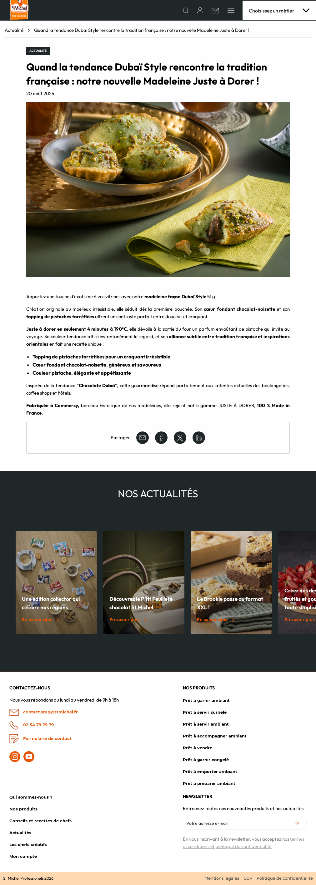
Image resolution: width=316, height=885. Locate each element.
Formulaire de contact (40, 739)
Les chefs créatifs (28, 844)
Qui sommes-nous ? (31, 797)
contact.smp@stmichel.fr (43, 712)
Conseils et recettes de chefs (40, 821)
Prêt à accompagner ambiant (215, 736)
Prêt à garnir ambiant (206, 700)
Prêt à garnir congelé (206, 759)
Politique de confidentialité (285, 878)
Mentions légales (221, 878)
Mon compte (23, 856)
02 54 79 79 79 (31, 725)
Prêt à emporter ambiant (210, 771)
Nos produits (23, 809)
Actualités (20, 832)
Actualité (14, 30)
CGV (247, 878)
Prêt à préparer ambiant (209, 783)
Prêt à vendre (197, 748)
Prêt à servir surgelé (205, 712)
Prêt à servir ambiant (206, 724)
